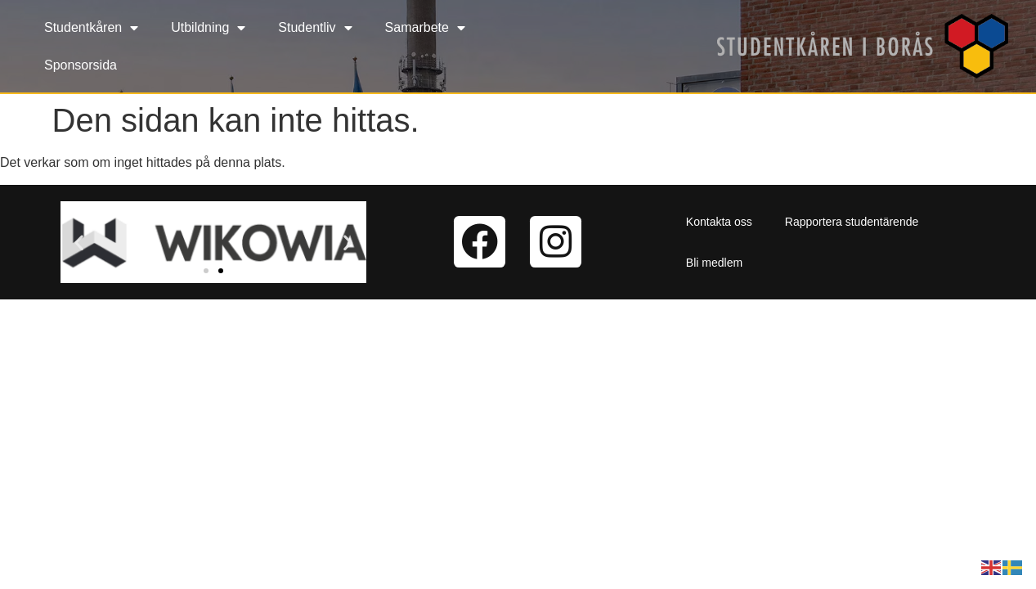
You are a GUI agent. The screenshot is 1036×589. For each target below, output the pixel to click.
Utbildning (208, 28)
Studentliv (315, 28)
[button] (79, 242)
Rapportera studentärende (851, 221)
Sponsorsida (80, 65)
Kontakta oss (719, 221)
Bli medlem (714, 262)
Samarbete (425, 28)
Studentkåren (91, 28)
